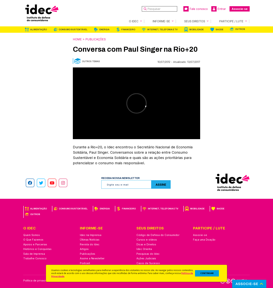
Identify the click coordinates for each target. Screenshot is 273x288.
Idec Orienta (144, 248)
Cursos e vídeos (146, 239)
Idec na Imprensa (90, 234)
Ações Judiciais (146, 258)
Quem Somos (31, 234)
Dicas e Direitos (146, 244)
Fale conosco (195, 9)
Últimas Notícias (89, 239)
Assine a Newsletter (92, 258)
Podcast (85, 263)
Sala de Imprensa (34, 253)
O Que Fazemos (33, 239)
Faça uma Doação (204, 239)
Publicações (95, 39)
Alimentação (38, 29)
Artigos (84, 248)
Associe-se (240, 9)
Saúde (219, 29)
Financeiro (128, 29)
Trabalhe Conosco (35, 258)
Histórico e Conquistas (37, 248)
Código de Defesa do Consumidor (157, 234)
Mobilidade (196, 29)
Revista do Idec (90, 244)
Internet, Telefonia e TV (162, 29)
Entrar (218, 9)
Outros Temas (91, 61)
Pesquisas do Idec (148, 253)
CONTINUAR (207, 273)
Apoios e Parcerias (35, 244)
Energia (104, 29)
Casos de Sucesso (148, 263)
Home (77, 39)
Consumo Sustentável (73, 29)
